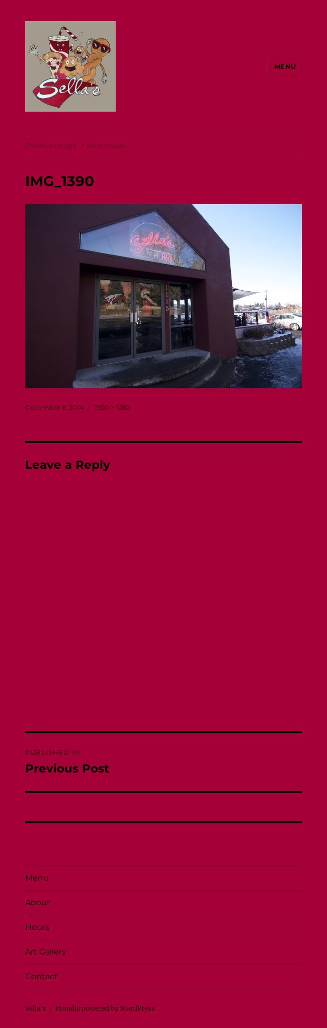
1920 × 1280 (112, 407)
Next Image (106, 145)
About (37, 902)
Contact (41, 976)
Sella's (35, 1008)
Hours (37, 927)
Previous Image (50, 145)
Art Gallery (45, 952)
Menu (285, 66)
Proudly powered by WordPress (105, 1008)
